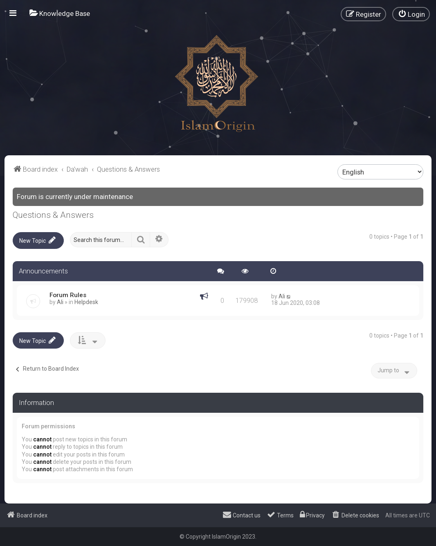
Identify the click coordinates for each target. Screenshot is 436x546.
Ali (60, 301)
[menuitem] (59, 13)
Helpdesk (86, 301)
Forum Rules (67, 294)
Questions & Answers (53, 215)
